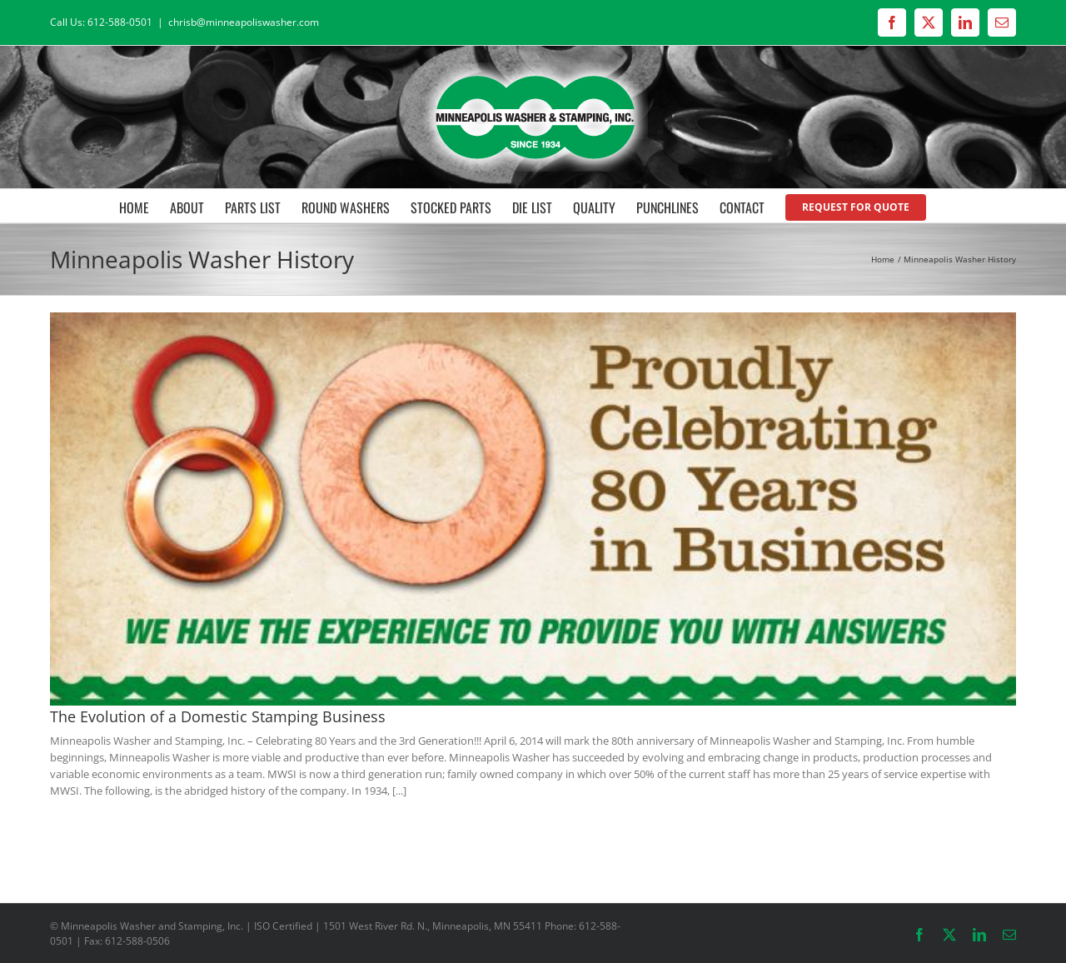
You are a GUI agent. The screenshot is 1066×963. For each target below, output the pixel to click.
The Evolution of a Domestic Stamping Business (218, 716)
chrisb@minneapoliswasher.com (243, 22)
